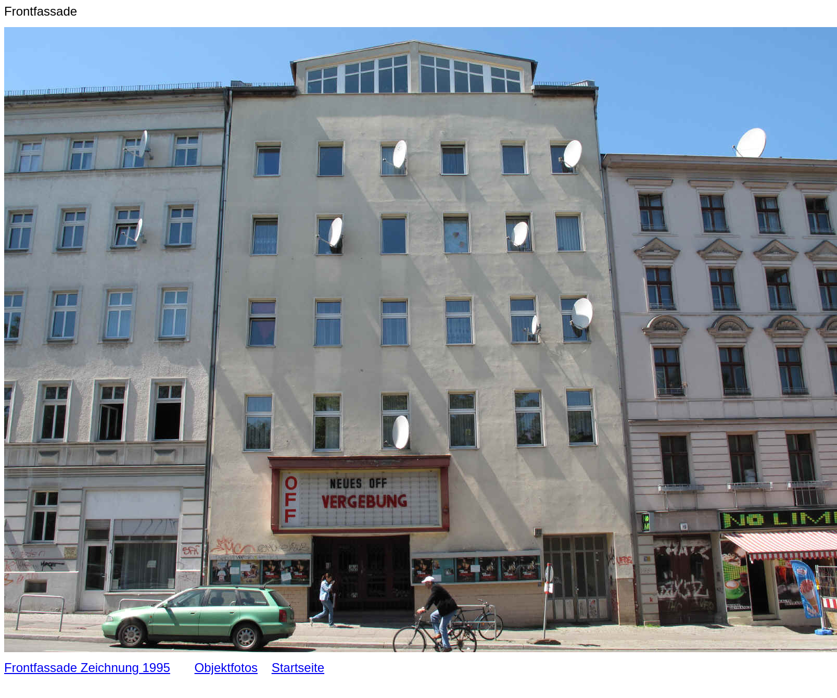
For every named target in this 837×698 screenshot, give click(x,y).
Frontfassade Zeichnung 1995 (87, 667)
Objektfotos (226, 667)
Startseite (298, 667)
